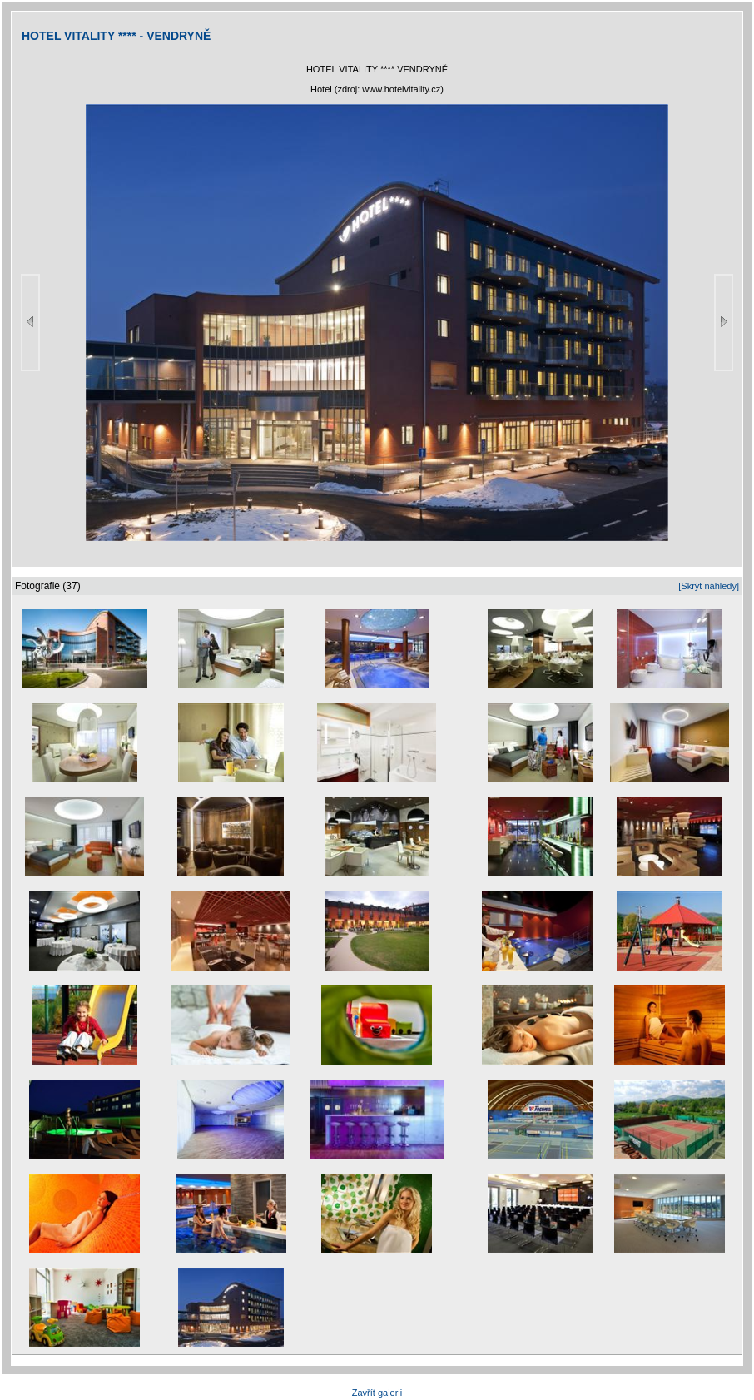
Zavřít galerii (377, 1393)
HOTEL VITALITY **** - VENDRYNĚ (116, 35)
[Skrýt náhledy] (708, 586)
